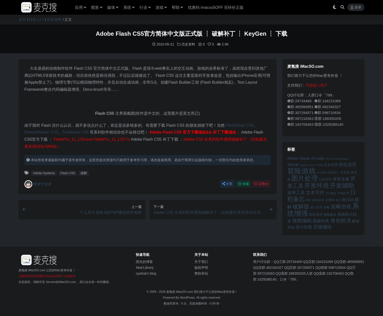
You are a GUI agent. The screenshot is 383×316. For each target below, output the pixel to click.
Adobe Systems (44, 173)
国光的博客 (144, 261)
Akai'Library (145, 267)
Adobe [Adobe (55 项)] (292, 158)
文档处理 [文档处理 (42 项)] (343, 192)
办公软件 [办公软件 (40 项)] (322, 172)
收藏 (243, 183)
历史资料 (54, 19)
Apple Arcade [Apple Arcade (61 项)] (311, 158)
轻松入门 (36, 19)
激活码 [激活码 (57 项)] (348, 199)
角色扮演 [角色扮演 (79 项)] (340, 220)
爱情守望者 (38, 184)
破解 (84, 173)
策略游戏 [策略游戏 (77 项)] (341, 206)
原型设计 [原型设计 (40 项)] (333, 172)
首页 (22, 19)
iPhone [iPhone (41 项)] (329, 158)
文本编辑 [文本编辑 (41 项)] (330, 193)
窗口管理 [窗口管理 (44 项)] (316, 207)
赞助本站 (201, 273)
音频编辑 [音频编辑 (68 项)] (322, 226)
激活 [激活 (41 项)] (338, 199)
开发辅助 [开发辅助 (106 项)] (342, 185)
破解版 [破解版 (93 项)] (301, 206)
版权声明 (201, 267)
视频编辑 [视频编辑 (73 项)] (302, 220)
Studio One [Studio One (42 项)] (307, 164)
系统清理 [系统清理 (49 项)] (315, 214)
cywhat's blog (146, 273)
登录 (356, 7)
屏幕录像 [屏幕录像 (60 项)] (341, 179)
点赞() (261, 183)
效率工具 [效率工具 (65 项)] (296, 192)
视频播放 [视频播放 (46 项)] (329, 214)
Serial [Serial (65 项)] (292, 164)
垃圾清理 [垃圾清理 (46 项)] (325, 179)
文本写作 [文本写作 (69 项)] (315, 192)
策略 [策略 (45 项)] (326, 207)
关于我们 (201, 261)
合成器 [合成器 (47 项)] (345, 172)
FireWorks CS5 (75, 132)
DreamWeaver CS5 (41, 132)
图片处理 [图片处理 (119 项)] (304, 178)
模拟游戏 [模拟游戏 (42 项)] (318, 199)
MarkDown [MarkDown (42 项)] (342, 158)
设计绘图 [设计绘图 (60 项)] (304, 227)
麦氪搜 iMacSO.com (180, 291)
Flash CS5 (67, 173)
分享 (227, 183)
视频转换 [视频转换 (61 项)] (321, 220)
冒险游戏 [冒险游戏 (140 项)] (301, 171)
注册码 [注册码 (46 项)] (330, 200)
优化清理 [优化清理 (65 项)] (347, 164)
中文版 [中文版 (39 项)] (319, 164)
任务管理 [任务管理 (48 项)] (331, 165)
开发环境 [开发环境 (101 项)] (316, 185)
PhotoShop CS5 (240, 125)
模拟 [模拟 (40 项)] (308, 199)
